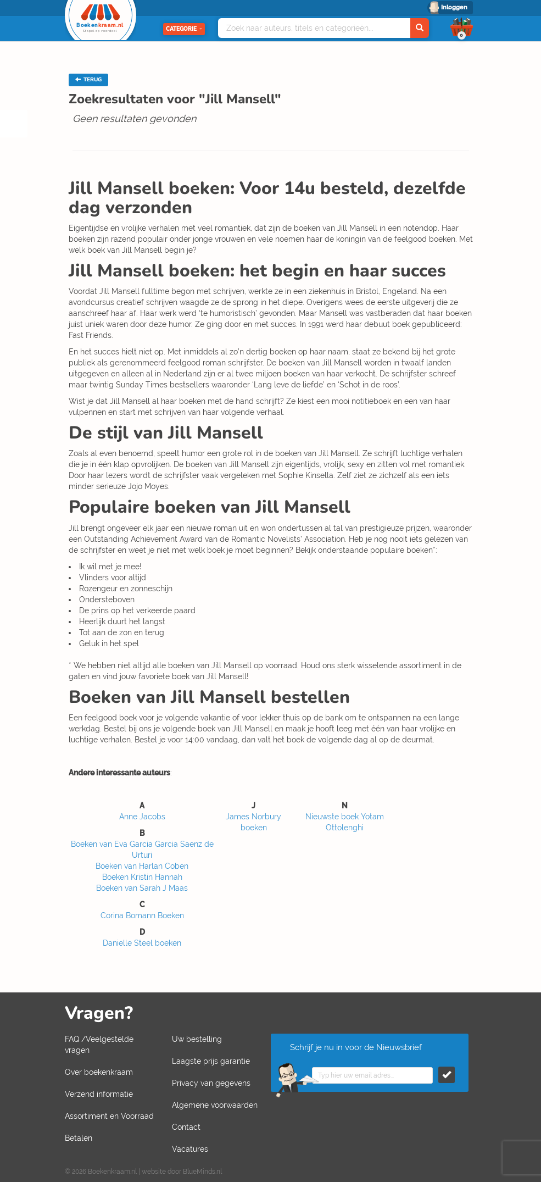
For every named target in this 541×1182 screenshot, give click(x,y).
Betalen (78, 1138)
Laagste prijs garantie (211, 1061)
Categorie (184, 29)
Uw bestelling (197, 1039)
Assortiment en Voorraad (109, 1116)
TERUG (88, 80)
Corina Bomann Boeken (142, 915)
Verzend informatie (99, 1094)
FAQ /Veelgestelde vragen (99, 1045)
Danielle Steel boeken (142, 943)
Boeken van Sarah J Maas (142, 888)
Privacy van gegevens (211, 1083)
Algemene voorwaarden (215, 1105)
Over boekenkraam (99, 1072)
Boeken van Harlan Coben (142, 866)
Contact (186, 1127)
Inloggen (454, 7)
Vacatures (190, 1149)
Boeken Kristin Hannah (142, 877)
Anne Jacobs (142, 816)
